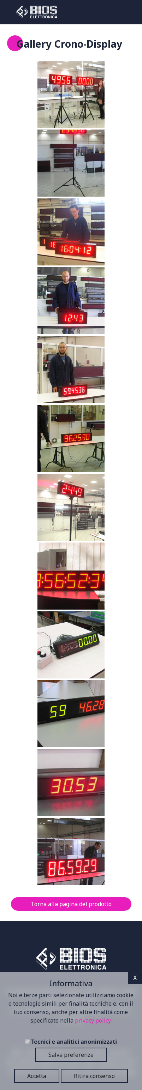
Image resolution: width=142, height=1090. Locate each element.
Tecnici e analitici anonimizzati (74, 1042)
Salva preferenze (71, 1055)
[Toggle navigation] (125, 12)
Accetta (36, 1076)
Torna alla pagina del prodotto (71, 904)
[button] (71, 94)
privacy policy (93, 1020)
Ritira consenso (94, 1076)
